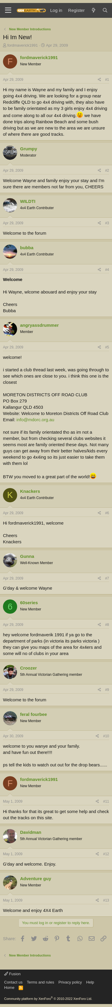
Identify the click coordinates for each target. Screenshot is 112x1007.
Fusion (12, 974)
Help (90, 982)
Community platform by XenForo (48, 998)
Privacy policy (70, 982)
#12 (106, 854)
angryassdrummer (39, 325)
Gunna (27, 556)
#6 (107, 513)
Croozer (28, 667)
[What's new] (93, 10)
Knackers (30, 491)
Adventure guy (35, 878)
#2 (107, 170)
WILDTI (27, 201)
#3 (107, 223)
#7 (107, 578)
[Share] (99, 79)
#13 (106, 900)
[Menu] (8, 10)
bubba (26, 247)
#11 (106, 801)
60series (29, 602)
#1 (107, 80)
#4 (107, 270)
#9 (107, 690)
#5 (107, 347)
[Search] (105, 10)
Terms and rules (40, 982)
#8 (107, 625)
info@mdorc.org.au (35, 419)
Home (9, 987)
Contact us (13, 982)
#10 (106, 736)
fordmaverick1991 (22, 45)
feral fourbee (33, 714)
